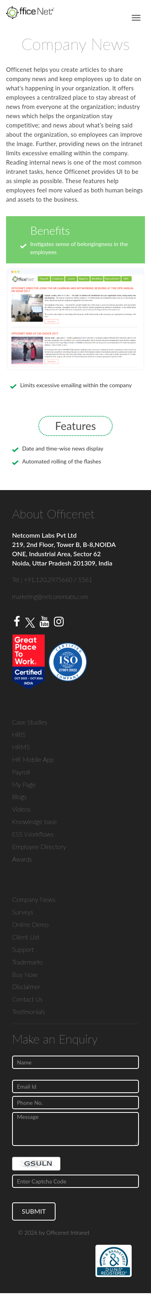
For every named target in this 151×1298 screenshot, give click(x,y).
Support (23, 949)
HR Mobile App (33, 759)
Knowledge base (34, 821)
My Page (23, 784)
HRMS (21, 747)
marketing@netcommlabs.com (50, 596)
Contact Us (27, 999)
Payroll (21, 772)
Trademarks (27, 962)
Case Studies (29, 722)
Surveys (22, 912)
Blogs (19, 796)
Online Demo (30, 924)
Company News (34, 899)
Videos (21, 809)
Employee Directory (39, 846)
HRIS (19, 734)
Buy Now (24, 974)
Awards (22, 859)
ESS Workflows (33, 834)
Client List (25, 937)
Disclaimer (26, 986)
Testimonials (28, 1011)
